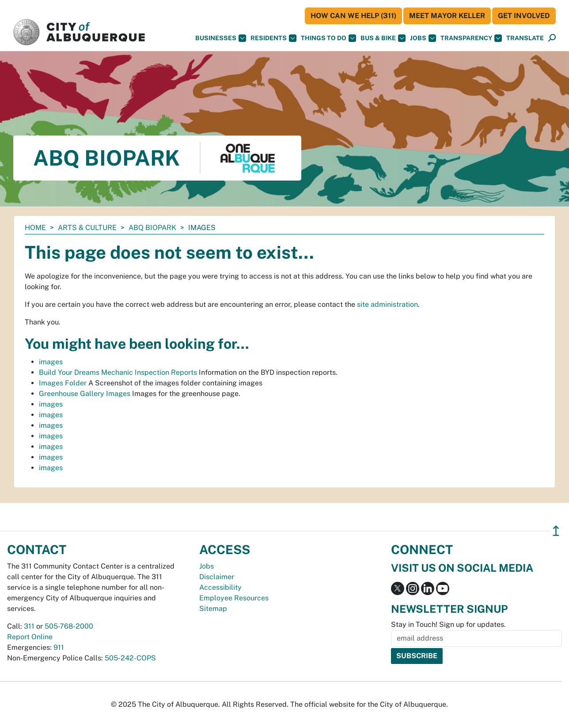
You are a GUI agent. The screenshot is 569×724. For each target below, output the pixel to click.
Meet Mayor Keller (447, 15)
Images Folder (63, 383)
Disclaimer (216, 577)
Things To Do (328, 38)
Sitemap (213, 608)
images (51, 362)
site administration (387, 304)
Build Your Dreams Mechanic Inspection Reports (118, 372)
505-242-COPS (130, 658)
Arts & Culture (87, 227)
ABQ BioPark (152, 227)
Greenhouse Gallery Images (84, 393)
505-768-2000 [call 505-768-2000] (69, 626)
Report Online (30, 637)
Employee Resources (234, 598)
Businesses (220, 38)
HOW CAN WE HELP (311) (353, 15)
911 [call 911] (58, 647)
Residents (273, 38)
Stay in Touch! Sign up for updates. (448, 624)
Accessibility (220, 587)
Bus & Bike (383, 38)
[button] (525, 38)
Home (35, 227)
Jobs (423, 38)
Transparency (471, 38)
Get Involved (524, 15)
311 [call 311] (29, 626)
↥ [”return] (556, 531)
